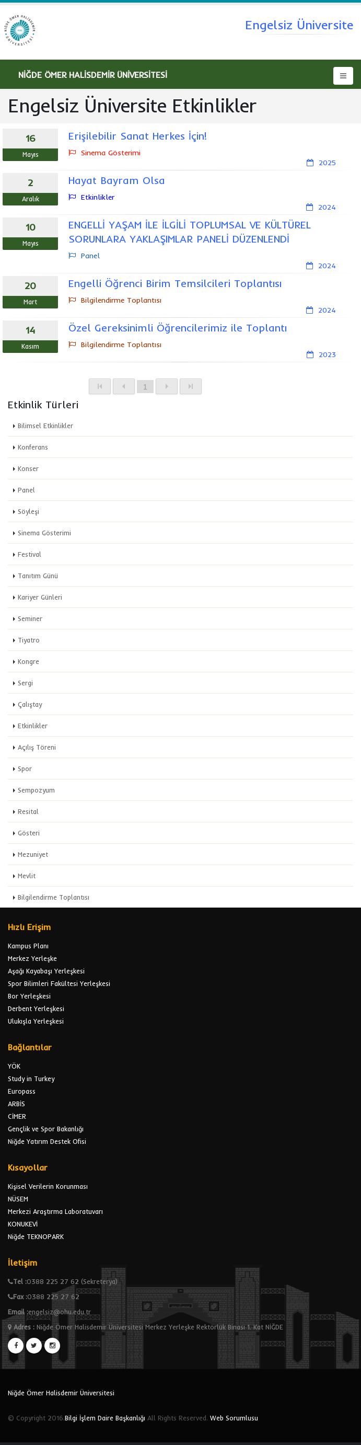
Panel (26, 490)
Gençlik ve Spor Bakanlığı (46, 1129)
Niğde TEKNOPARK (36, 1236)
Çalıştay (30, 704)
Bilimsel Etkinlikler (45, 425)
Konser (28, 468)
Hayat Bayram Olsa (116, 180)
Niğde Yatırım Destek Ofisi (47, 1141)
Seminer (30, 618)
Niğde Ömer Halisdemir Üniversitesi (61, 1393)
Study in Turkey (31, 1078)
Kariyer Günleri (40, 597)
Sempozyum (36, 790)
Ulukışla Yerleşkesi (36, 1021)
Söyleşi (28, 511)
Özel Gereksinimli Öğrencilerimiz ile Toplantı (177, 327)
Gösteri (29, 833)
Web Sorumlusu (234, 1418)
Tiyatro (29, 640)
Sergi (25, 683)
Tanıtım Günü (38, 575)
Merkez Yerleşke (32, 958)
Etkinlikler (33, 725)
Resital (28, 811)
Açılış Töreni (37, 747)
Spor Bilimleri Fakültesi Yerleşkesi (59, 983)
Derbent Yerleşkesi (36, 1008)
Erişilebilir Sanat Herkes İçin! (137, 135)
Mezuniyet (33, 854)
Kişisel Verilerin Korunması (48, 1186)
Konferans (33, 447)
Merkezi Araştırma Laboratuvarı (55, 1211)
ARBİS (16, 1103)
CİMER (17, 1116)
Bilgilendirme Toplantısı (53, 897)
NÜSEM (18, 1199)
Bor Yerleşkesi (29, 996)
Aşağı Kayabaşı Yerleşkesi (46, 971)
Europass (22, 1091)
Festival (29, 554)
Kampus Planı (28, 946)
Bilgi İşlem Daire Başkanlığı (105, 1418)
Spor (25, 768)
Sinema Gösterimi (44, 533)
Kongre (28, 661)
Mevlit (27, 875)
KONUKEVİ (23, 1224)
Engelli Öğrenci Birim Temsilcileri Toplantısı (175, 283)
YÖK (14, 1066)
